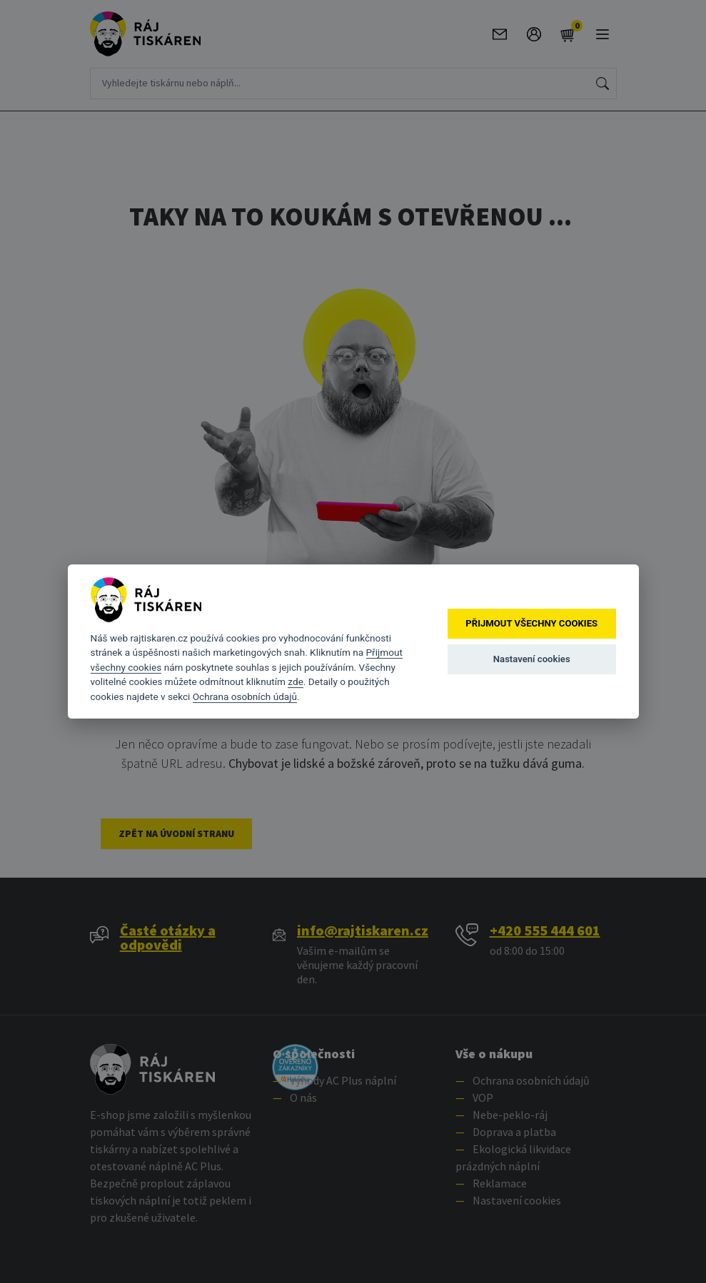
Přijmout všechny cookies (531, 623)
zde (295, 681)
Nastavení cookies (531, 659)
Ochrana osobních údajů (245, 696)
